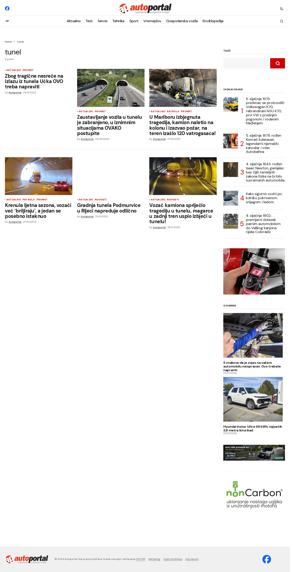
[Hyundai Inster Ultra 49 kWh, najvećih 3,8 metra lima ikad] (254, 399)
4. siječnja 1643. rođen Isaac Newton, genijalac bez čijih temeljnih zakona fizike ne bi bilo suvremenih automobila (265, 172)
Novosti (101, 199)
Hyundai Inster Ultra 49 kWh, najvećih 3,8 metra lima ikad (252, 428)
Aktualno (13, 70)
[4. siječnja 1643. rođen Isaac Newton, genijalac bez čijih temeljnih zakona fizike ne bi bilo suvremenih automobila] (230, 169)
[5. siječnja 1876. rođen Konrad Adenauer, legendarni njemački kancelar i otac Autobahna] (230, 141)
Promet (28, 70)
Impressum (192, 559)
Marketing (154, 559)
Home (8, 41)
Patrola (173, 111)
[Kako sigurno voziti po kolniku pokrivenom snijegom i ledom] (230, 198)
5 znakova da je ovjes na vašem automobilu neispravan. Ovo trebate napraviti (252, 366)
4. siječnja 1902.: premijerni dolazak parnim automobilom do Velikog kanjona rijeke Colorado (263, 224)
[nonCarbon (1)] (254, 496)
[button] (281, 8)
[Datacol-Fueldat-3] (254, 271)
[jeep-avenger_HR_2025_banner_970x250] (254, 452)
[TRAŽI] (277, 63)
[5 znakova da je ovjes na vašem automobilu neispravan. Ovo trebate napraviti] (254, 335)
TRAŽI (226, 51)
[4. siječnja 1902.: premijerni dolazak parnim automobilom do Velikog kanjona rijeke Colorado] (230, 221)
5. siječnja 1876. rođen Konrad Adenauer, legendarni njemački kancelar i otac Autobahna (263, 144)
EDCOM (140, 559)
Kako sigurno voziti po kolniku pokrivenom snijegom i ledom (264, 198)
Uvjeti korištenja (172, 559)
